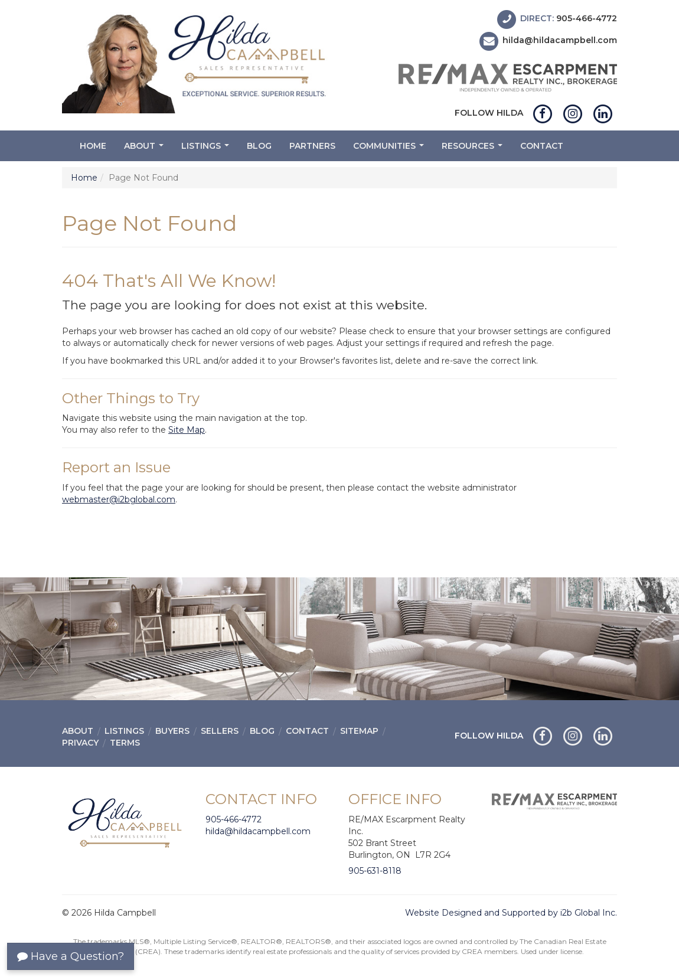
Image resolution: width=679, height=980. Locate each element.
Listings (206, 149)
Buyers (172, 731)
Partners (312, 146)
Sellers (220, 731)
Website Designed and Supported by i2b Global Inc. (511, 912)
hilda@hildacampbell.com (559, 40)
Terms (125, 742)
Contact (541, 146)
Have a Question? (70, 956)
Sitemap (359, 731)
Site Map (186, 429)
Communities (390, 149)
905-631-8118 (374, 870)
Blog (259, 146)
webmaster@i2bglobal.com (118, 499)
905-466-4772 (586, 18)
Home (93, 146)
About (145, 149)
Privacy (80, 742)
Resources (473, 149)
